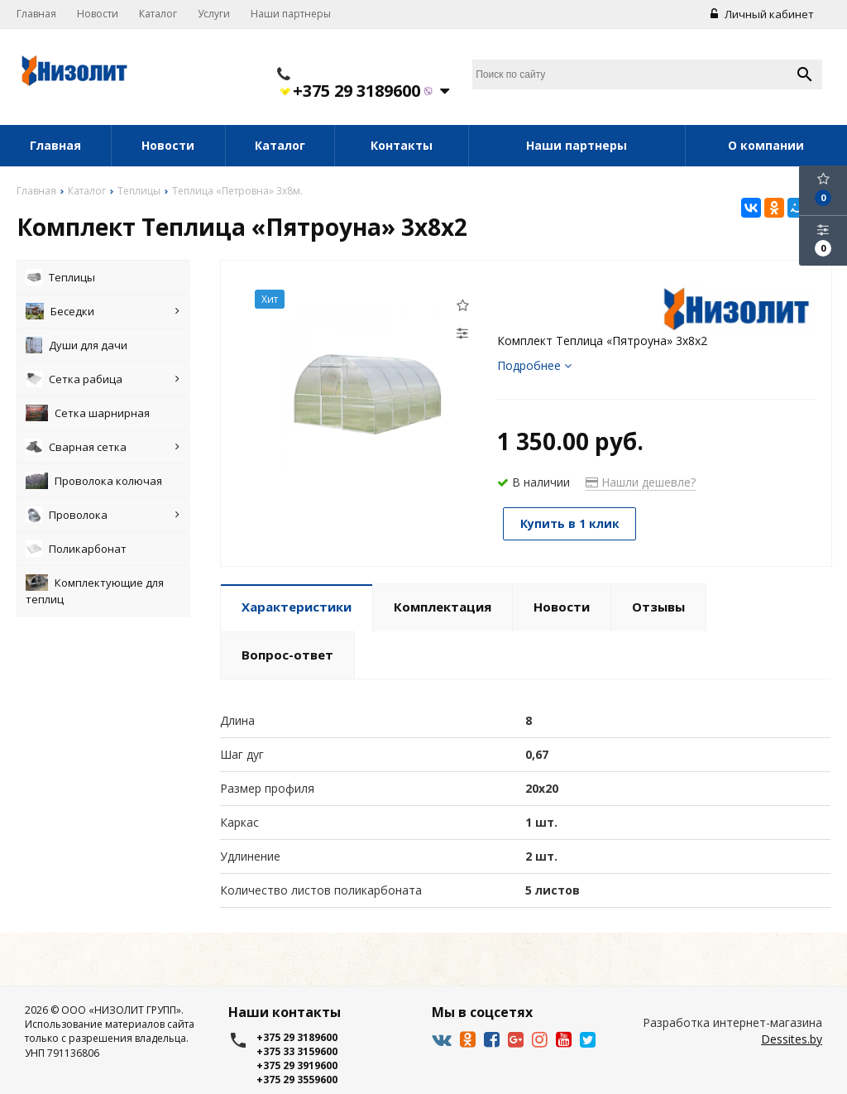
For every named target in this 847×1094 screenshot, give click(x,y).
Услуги (214, 14)
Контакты (402, 145)
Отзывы (658, 605)
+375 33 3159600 (296, 1051)
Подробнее (534, 365)
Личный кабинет (762, 14)
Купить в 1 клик (570, 523)
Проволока (102, 514)
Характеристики (297, 605)
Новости (97, 14)
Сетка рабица (102, 379)
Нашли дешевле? (641, 482)
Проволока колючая (94, 481)
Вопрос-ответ (287, 653)
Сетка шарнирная (88, 413)
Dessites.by (791, 1039)
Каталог (158, 14)
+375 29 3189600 (363, 91)
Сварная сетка (102, 447)
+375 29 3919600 (296, 1065)
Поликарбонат (76, 548)
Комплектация (442, 605)
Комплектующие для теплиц (95, 590)
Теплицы (60, 277)
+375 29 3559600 (296, 1079)
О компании (766, 145)
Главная (36, 14)
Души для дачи (76, 345)
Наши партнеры (291, 14)
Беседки (102, 311)
